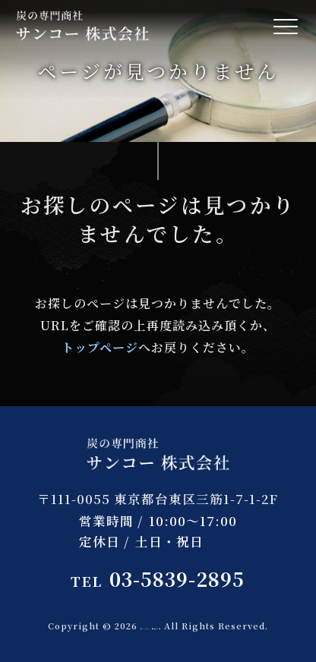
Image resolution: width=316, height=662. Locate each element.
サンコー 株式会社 (150, 625)
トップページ (100, 347)
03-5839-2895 (158, 578)
